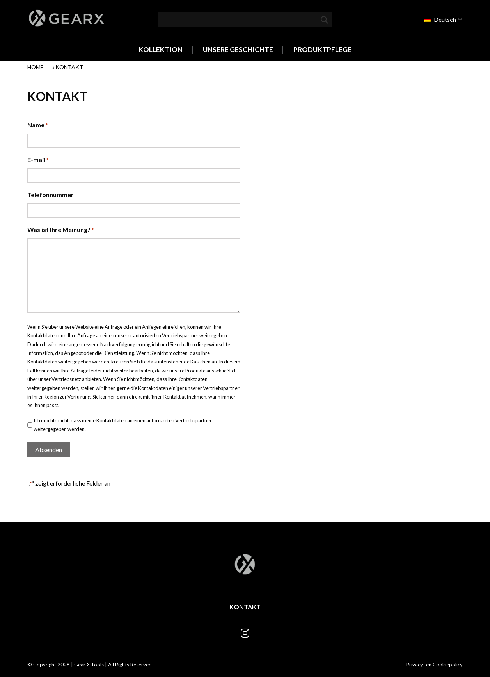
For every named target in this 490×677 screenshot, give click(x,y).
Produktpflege (322, 49)
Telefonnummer (50, 194)
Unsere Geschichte (238, 49)
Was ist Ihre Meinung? (60, 230)
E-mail (37, 160)
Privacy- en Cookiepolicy (434, 664)
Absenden (48, 449)
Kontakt (245, 606)
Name (37, 125)
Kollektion (160, 49)
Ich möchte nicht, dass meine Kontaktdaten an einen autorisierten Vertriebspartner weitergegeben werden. (123, 424)
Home (35, 67)
